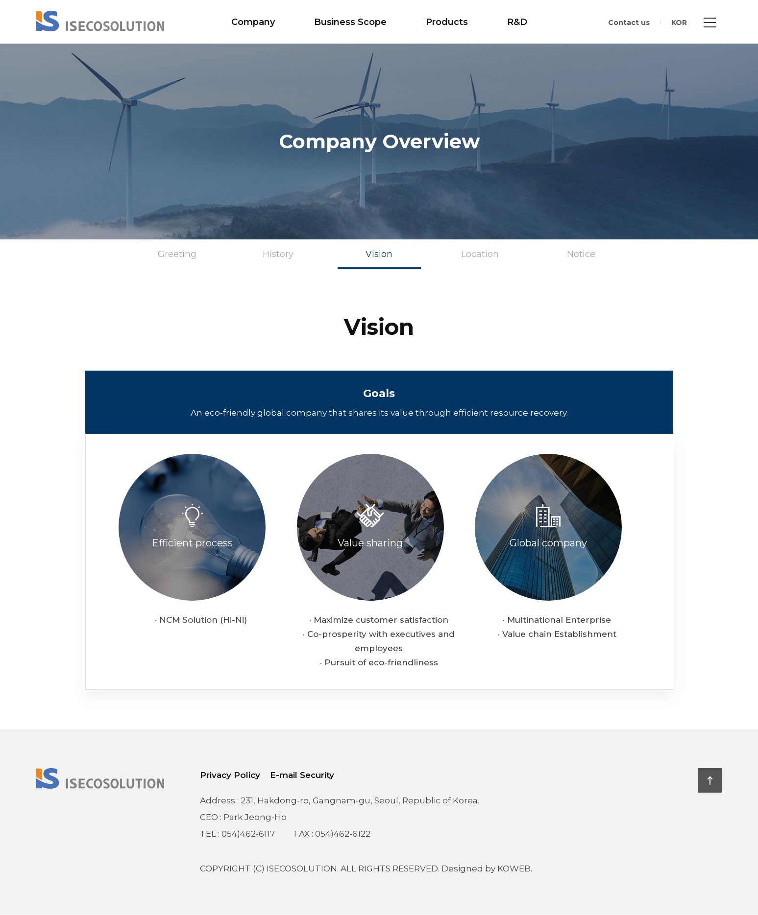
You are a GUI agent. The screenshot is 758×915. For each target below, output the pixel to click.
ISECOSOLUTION (100, 21)
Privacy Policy (230, 775)
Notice (581, 254)
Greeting (177, 254)
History (278, 254)
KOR (679, 22)
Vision (379, 254)
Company (253, 22)
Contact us (629, 22)
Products (447, 22)
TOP (710, 780)
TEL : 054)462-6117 (237, 834)
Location (480, 254)
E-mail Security (302, 775)
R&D (517, 22)
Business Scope (350, 22)
